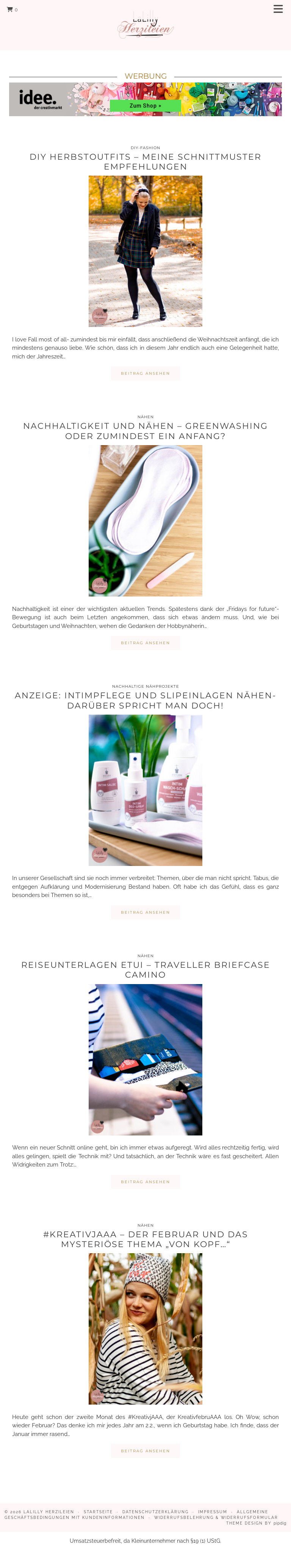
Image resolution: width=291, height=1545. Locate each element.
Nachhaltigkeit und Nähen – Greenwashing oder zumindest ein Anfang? (145, 423)
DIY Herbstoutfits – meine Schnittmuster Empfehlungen (145, 154)
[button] (281, 9)
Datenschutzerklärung (155, 1504)
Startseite (98, 1504)
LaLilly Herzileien (48, 1504)
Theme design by (256, 1515)
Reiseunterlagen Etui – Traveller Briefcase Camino (145, 962)
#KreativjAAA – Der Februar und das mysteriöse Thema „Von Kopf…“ (145, 1231)
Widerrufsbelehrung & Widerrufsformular (216, 1510)
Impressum (212, 1504)
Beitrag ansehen (145, 365)
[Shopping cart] (12, 9)
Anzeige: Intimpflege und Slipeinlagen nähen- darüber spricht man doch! (145, 692)
